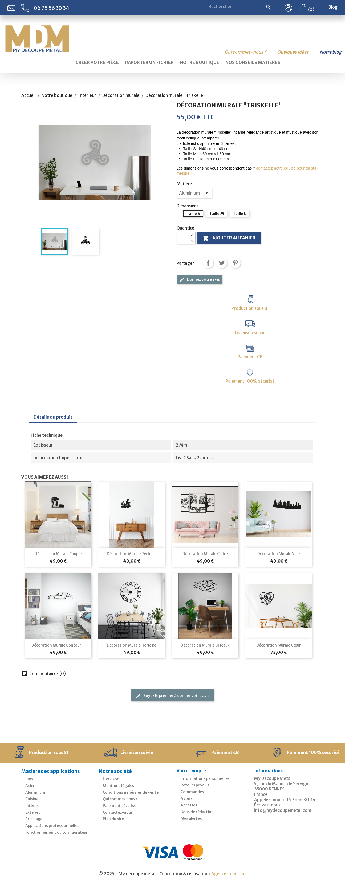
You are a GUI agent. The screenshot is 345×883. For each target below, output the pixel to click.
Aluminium (35, 792)
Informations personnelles (205, 778)
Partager (208, 263)
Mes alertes (191, 818)
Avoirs (186, 798)
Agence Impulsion (229, 873)
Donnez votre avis (199, 279)
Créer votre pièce (97, 62)
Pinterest (235, 263)
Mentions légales (118, 785)
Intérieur (33, 805)
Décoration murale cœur (278, 645)
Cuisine (31, 799)
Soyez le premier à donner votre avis (172, 696)
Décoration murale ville (278, 553)
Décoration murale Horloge (131, 645)
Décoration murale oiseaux (205, 645)
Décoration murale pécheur (131, 553)
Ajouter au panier (228, 238)
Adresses (189, 805)
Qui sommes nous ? (120, 799)
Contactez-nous (118, 812)
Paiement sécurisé (119, 805)
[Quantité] (183, 238)
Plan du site (113, 819)
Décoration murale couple (58, 553)
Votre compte (191, 770)
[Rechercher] (240, 6)
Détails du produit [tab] (53, 417)
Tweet (221, 263)
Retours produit (195, 785)
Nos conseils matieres (252, 62)
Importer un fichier (149, 62)
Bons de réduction (197, 811)
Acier (30, 785)
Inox (29, 779)
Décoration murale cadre (205, 553)
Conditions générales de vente (131, 792)
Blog (333, 7)
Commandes (192, 791)
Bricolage (33, 819)
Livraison (111, 779)
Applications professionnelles (52, 825)
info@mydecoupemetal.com (282, 810)
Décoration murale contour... (57, 645)
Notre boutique (199, 62)
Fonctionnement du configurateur (56, 832)
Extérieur (33, 812)
